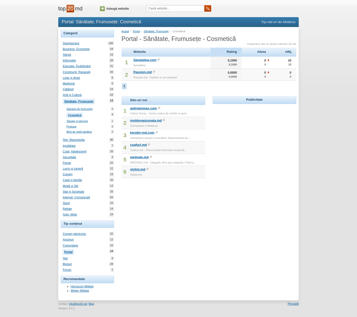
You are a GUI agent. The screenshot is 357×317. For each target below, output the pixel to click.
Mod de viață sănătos (79, 132)
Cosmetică (75, 115)
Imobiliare (69, 146)
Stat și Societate (73, 192)
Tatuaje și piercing (77, 121)
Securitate (69, 157)
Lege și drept (71, 78)
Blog (91, 303)
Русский (293, 304)
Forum (67, 270)
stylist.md (138, 169)
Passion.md (142, 72)
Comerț (67, 174)
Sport (66, 203)
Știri (65, 258)
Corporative (70, 246)
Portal (69, 251)
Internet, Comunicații (76, 197)
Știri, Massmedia (74, 140)
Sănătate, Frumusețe (79, 101)
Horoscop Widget (82, 286)
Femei (67, 163)
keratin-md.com (142, 132)
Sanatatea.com (144, 60)
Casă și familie (72, 180)
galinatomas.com (143, 108)
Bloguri (67, 264)
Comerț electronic (74, 234)
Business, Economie (76, 49)
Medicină (69, 84)
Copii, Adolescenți (74, 152)
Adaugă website (114, 8)
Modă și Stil (70, 186)
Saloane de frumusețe (79, 109)
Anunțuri (68, 240)
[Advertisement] (254, 136)
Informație (69, 61)
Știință (67, 55)
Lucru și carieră (73, 169)
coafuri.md (138, 145)
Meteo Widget (80, 290)
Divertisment (71, 43)
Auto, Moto (70, 215)
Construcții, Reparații (76, 72)
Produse (71, 126)
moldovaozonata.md (146, 120)
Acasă (125, 31)
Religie (67, 209)
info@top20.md (78, 303)
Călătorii (68, 89)
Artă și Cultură (72, 95)
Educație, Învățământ (77, 66)
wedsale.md (139, 157)
